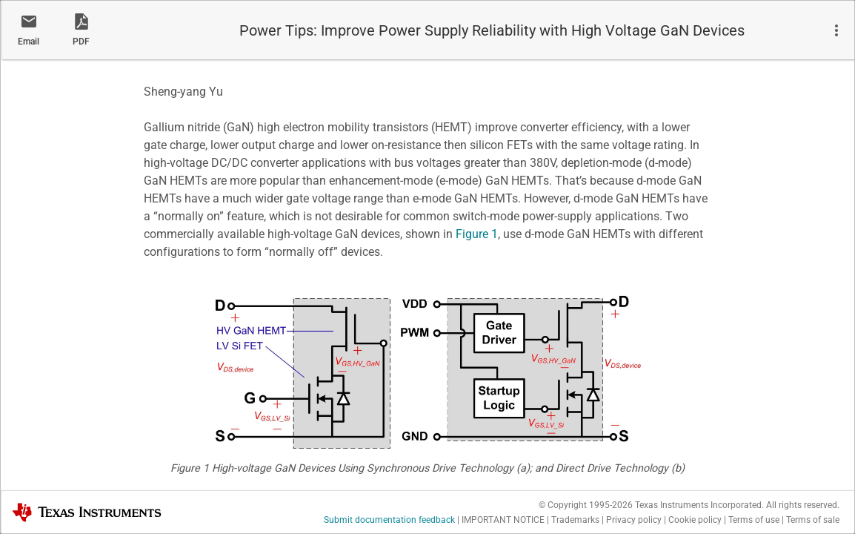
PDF (81, 41)
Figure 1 (477, 234)
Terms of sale (812, 520)
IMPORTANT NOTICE (503, 520)
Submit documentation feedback (389, 520)
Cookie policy (695, 520)
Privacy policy (634, 520)
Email (28, 41)
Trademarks (575, 520)
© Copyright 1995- (586, 505)
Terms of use (753, 520)
